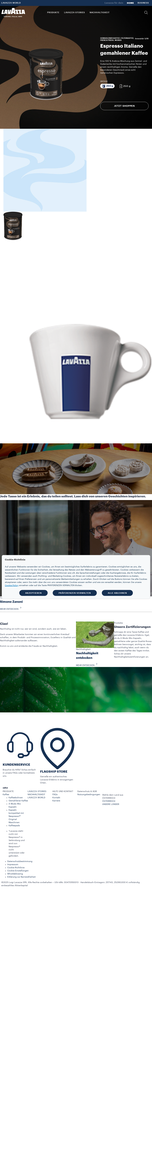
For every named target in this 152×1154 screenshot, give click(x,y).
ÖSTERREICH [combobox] (108, 798)
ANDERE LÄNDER (110, 804)
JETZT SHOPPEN (124, 106)
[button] (146, 12)
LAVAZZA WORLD (11, 3)
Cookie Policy (12, 585)
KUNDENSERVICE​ (16, 764)
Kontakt (56, 798)
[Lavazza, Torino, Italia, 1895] (13, 12)
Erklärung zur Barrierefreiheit (21, 877)
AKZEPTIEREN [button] (33, 593)
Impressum (12, 865)
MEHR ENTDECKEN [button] (11, 609)
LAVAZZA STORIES (37, 791)
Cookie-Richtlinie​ (15, 868)
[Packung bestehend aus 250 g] (107, 86)
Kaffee (6, 795)
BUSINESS (143, 3)
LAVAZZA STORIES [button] (74, 13)
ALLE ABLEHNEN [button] (117, 593)
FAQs (55, 795)
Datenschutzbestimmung (19, 861)
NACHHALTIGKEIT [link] (100, 13)
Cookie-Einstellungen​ (18, 871)
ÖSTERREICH (108, 801)
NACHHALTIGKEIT (36, 795)
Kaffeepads (14, 826)
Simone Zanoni (11, 601)
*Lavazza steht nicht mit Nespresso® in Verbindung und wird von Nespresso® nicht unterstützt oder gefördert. (17, 843)
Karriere (56, 801)
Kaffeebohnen (16, 798)
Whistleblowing (15, 874)
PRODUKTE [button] (53, 13)
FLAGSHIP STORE (53, 771)
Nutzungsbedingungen (88, 795)
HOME (130, 3)
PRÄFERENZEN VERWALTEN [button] (75, 593)
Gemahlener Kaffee (18, 801)
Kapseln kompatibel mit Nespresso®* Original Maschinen (16, 816)
